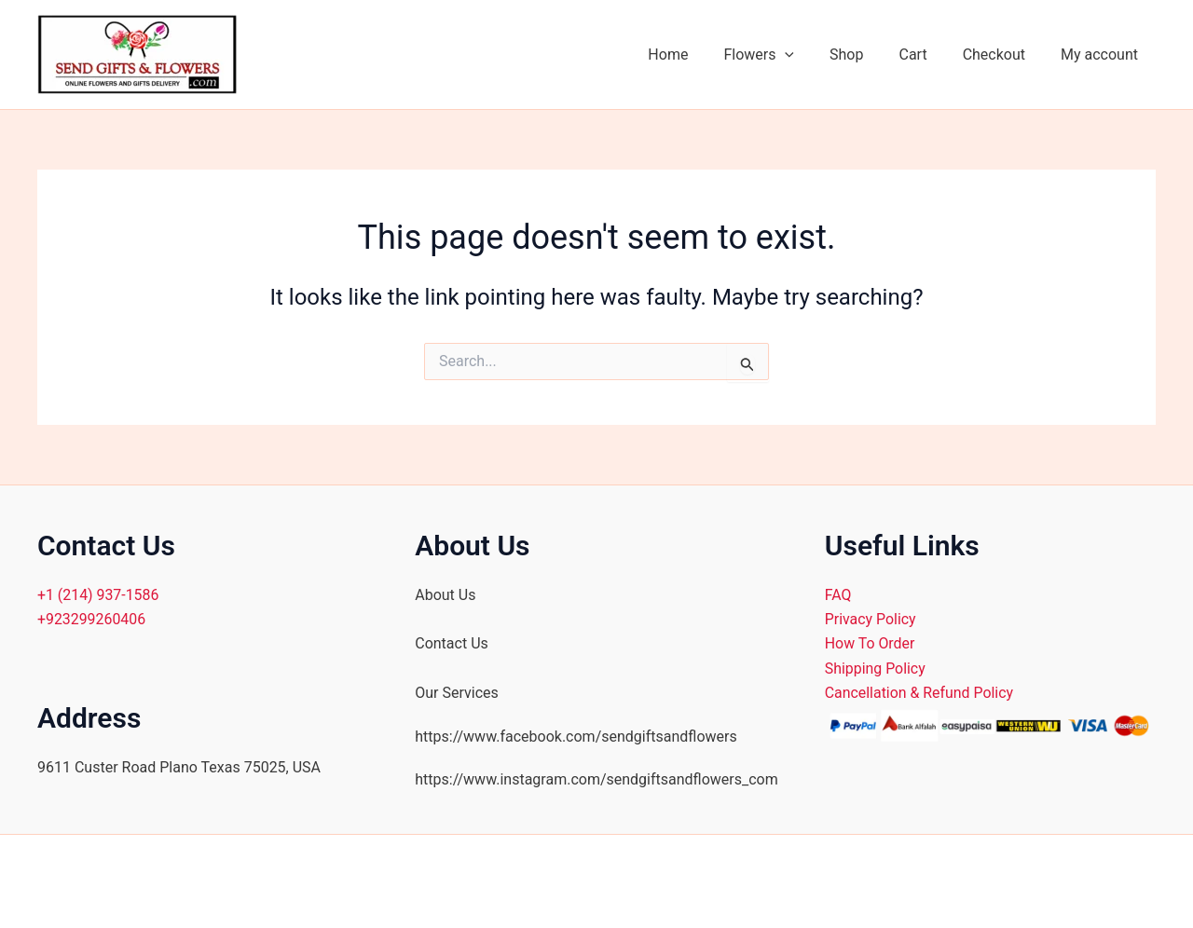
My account (1102, 54)
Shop (866, 54)
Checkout (1002, 54)
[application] (810, 55)
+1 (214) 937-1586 (98, 595)
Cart (926, 54)
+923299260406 (91, 619)
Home (699, 54)
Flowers (783, 55)
